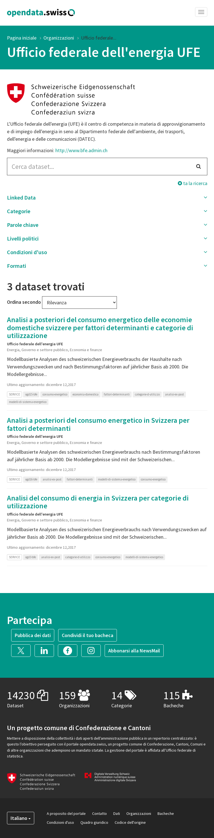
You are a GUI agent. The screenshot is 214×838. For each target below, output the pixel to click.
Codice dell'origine (130, 822)
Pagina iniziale (21, 38)
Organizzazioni (58, 38)
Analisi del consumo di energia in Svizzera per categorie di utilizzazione (98, 502)
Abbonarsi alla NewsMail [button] (134, 650)
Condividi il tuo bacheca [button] (87, 635)
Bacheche (166, 813)
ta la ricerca (192, 183)
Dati (116, 813)
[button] (107, 198)
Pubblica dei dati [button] (33, 635)
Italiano (21, 818)
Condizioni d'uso (60, 822)
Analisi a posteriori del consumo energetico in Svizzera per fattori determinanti (98, 424)
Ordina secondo (24, 302)
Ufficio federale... (98, 38)
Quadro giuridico (94, 822)
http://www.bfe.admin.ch (81, 150)
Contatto (99, 813)
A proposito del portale (66, 813)
